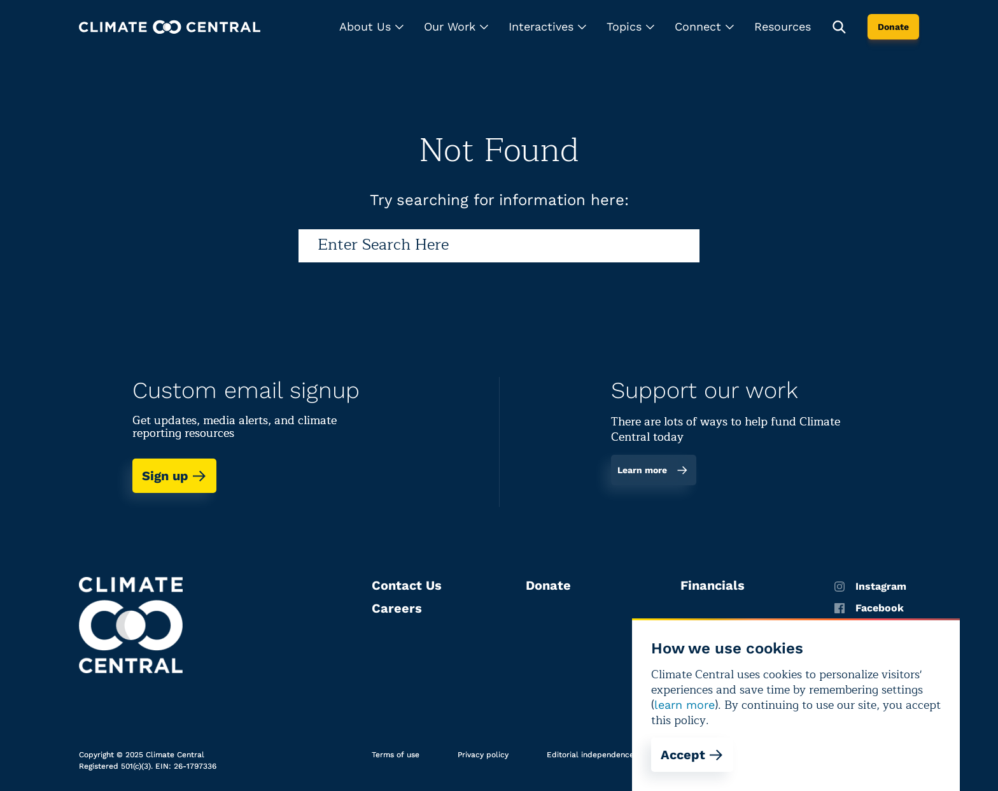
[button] (371, 27)
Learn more (652, 470)
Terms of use (395, 754)
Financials (712, 585)
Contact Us (407, 585)
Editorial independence (590, 754)
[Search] (499, 245)
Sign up (174, 475)
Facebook (869, 608)
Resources (782, 26)
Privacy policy (483, 754)
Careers (397, 608)
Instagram (870, 586)
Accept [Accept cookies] (692, 754)
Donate (893, 27)
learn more (684, 704)
